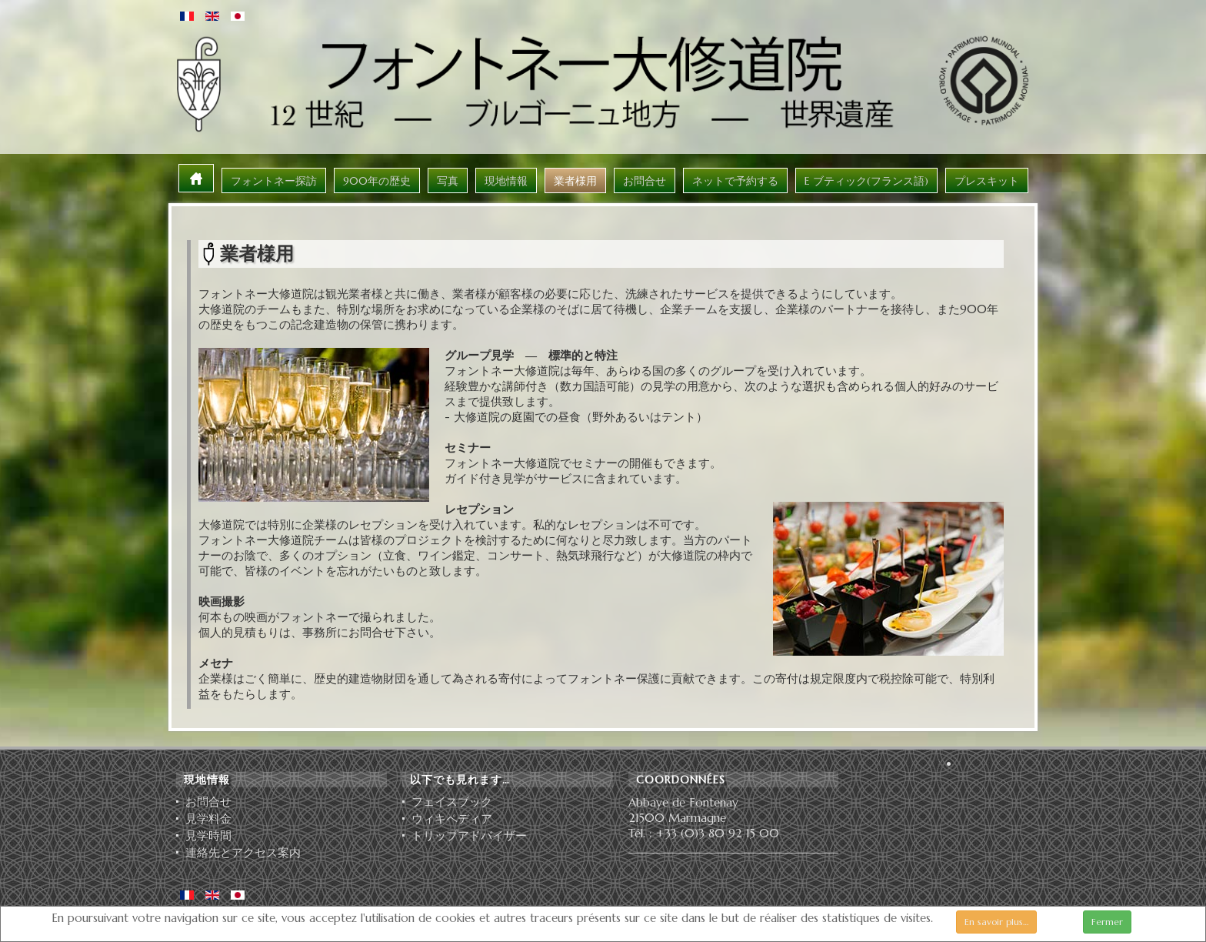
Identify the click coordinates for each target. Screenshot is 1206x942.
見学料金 (208, 819)
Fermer (1107, 921)
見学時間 (208, 836)
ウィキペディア (451, 819)
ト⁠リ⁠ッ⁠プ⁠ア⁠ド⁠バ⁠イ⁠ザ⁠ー (469, 836)
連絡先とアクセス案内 (243, 853)
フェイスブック (451, 802)
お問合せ (208, 802)
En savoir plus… (996, 921)
